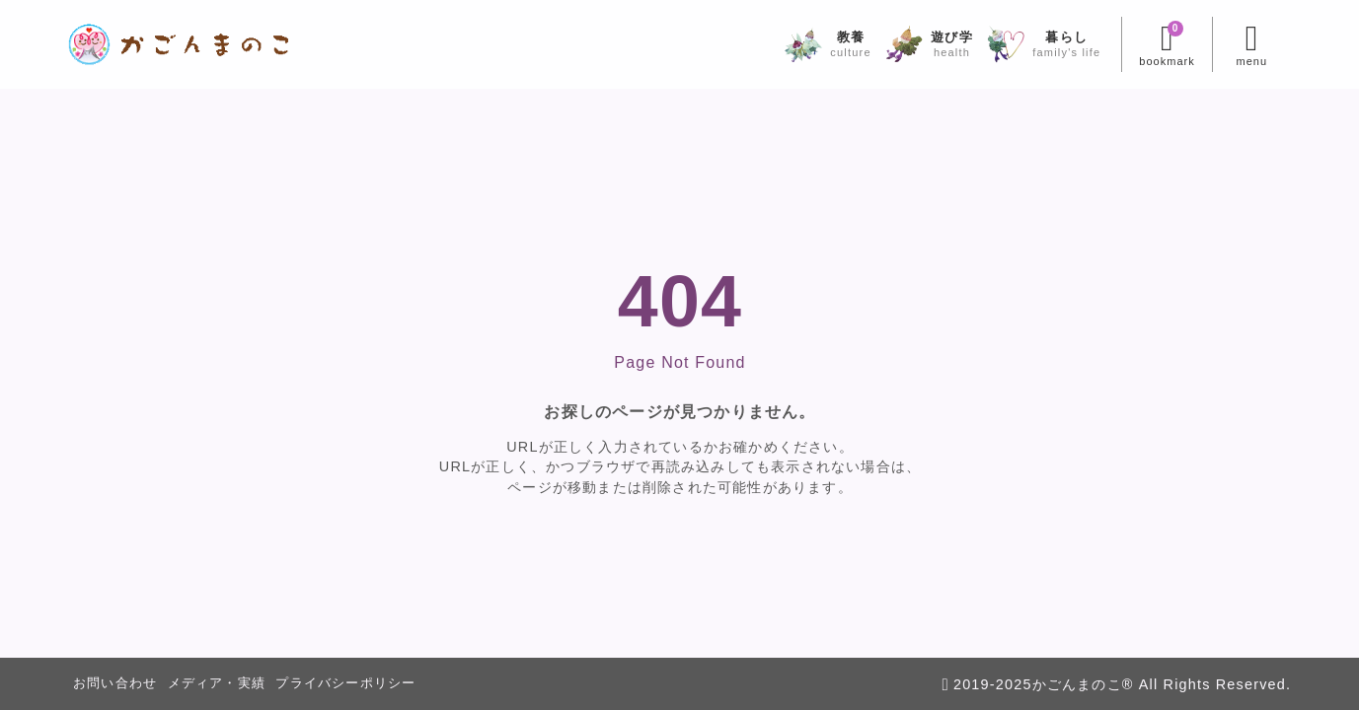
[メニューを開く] (1252, 44)
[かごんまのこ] (179, 44)
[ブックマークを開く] (1166, 44)
